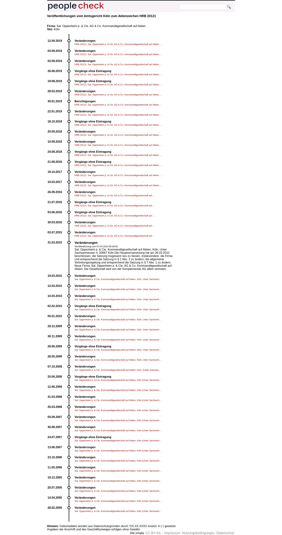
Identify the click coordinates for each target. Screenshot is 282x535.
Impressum (172, 533)
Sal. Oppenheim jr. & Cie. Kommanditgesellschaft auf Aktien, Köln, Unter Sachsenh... (118, 279)
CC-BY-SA (153, 533)
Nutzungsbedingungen (198, 533)
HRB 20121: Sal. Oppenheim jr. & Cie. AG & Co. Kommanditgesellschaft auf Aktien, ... (118, 44)
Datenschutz (225, 533)
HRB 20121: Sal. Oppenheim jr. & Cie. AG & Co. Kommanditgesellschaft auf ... (115, 195)
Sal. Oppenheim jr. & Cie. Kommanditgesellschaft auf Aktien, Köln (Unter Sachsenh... (118, 380)
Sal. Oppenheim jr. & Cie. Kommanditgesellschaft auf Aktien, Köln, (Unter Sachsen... (118, 370)
